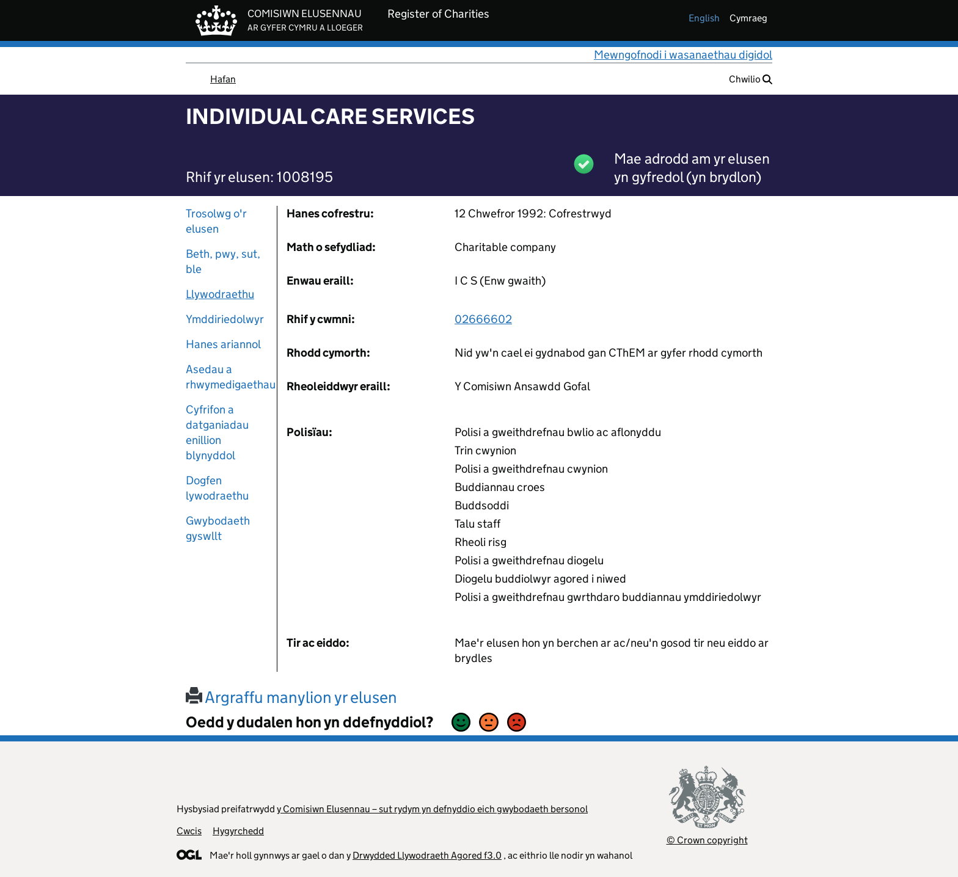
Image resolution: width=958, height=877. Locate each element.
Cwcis (189, 831)
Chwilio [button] (750, 79)
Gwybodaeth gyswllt (218, 528)
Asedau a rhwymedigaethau (227, 376)
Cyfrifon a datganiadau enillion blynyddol (217, 432)
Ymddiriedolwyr (225, 319)
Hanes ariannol (223, 344)
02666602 (483, 319)
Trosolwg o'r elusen (216, 221)
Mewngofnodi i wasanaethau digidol (683, 55)
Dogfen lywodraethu (217, 488)
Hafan (223, 79)
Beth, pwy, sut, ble (223, 261)
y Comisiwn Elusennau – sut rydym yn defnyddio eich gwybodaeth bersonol (432, 809)
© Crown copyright (707, 840)
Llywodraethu (220, 294)
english (704, 18)
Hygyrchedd (238, 831)
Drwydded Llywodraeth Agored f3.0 (427, 855)
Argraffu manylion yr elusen (291, 697)
